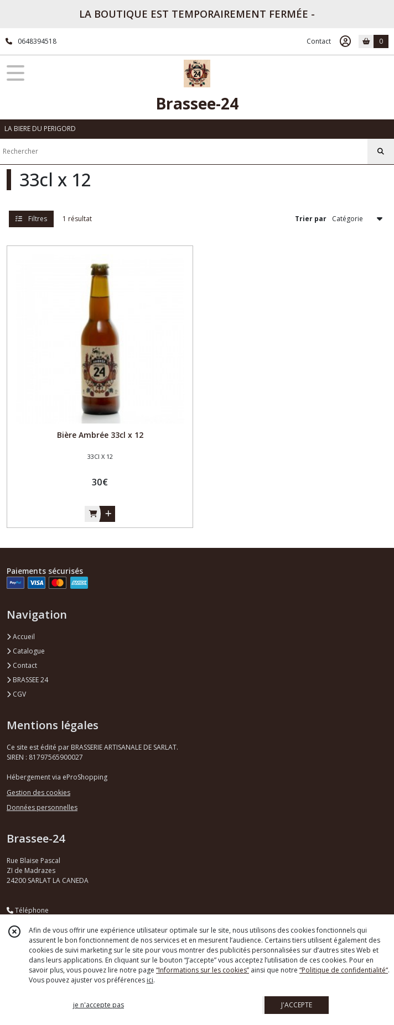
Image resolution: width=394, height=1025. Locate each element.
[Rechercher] (380, 151)
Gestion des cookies (38, 792)
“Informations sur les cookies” (202, 970)
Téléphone (28, 910)
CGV (16, 694)
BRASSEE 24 (27, 679)
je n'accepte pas (98, 1005)
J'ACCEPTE (296, 1005)
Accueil (21, 636)
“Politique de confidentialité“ (343, 970)
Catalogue (26, 651)
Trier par (310, 218)
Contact (319, 41)
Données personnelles (42, 807)
